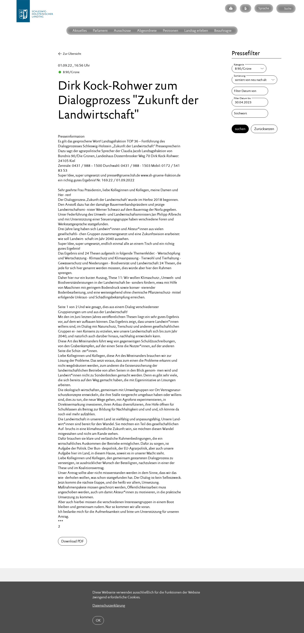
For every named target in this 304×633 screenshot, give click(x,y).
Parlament (100, 30)
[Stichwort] (250, 113)
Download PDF (72, 541)
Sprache (263, 8)
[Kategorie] (249, 68)
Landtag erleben (196, 30)
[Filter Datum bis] (250, 102)
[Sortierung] (254, 79)
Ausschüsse (122, 30)
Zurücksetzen (264, 129)
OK (98, 620)
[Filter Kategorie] (249, 68)
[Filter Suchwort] (250, 113)
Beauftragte (222, 30)
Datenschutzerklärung (108, 605)
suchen (240, 129)
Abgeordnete (147, 30)
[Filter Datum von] (250, 91)
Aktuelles (80, 30)
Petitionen (170, 30)
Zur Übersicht (72, 54)
